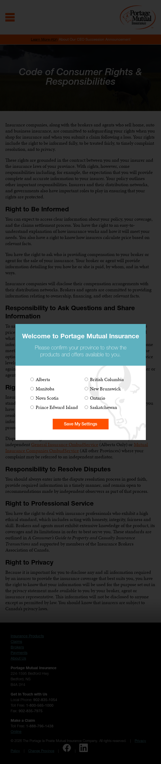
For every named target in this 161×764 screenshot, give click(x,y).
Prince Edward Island (57, 407)
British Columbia (107, 379)
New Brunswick (105, 388)
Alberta (43, 379)
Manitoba (45, 388)
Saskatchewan (103, 407)
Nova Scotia (47, 398)
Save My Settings (80, 423)
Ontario (97, 398)
